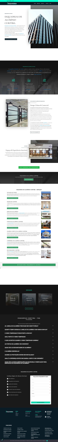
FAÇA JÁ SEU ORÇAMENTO (35, 132)
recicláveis (45, 122)
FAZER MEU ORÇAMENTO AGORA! (30, 265)
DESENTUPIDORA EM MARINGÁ (35, 428)
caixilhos (41, 125)
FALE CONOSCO (38, 411)
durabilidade (16, 88)
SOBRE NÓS (38, 3)
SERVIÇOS (42, 3)
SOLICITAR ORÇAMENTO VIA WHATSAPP (13, 208)
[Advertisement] (29, 54)
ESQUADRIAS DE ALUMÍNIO (7, 433)
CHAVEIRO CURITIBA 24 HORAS (49, 430)
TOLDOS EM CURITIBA (6, 435)
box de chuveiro (11, 251)
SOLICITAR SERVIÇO (28, 179)
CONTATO (47, 3)
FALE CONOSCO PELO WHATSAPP (29, 167)
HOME (35, 3)
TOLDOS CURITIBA (6, 436)
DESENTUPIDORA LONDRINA (21, 435)
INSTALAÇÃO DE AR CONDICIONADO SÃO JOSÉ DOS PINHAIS (35, 434)
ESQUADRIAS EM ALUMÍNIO (7, 429)
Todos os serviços (29, 308)
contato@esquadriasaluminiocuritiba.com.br (38, 417)
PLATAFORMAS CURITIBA (48, 432)
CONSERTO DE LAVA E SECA (7, 428)
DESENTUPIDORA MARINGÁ (49, 433)
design (9, 89)
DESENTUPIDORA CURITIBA (35, 432)
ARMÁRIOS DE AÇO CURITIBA (21, 433)
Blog (50, 3)
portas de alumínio (47, 125)
